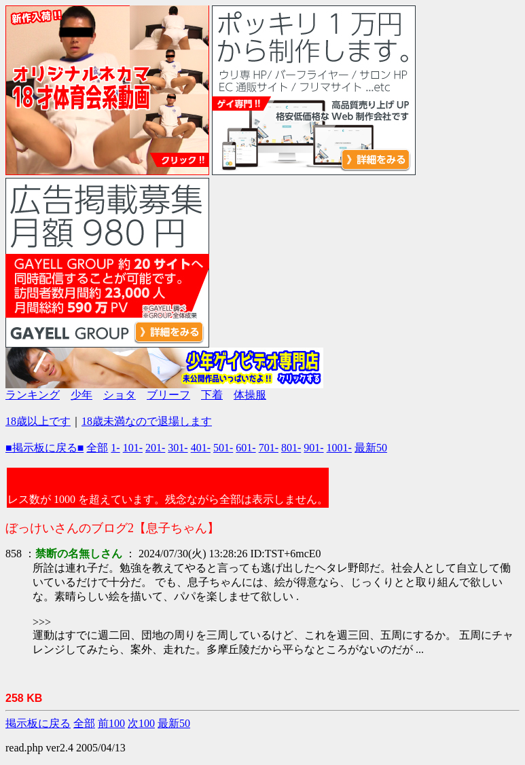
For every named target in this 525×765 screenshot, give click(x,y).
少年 (81, 394)
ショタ (119, 394)
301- (177, 447)
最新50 (371, 447)
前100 (111, 723)
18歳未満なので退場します (147, 421)
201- (155, 447)
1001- (339, 447)
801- (291, 447)
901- (313, 447)
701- (268, 447)
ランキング (32, 394)
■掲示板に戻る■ (44, 447)
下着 (212, 394)
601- (245, 447)
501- (223, 447)
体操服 (250, 394)
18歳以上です (38, 421)
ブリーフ (168, 394)
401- (201, 447)
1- (115, 447)
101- (133, 447)
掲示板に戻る (38, 723)
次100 (141, 723)
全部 (97, 447)
